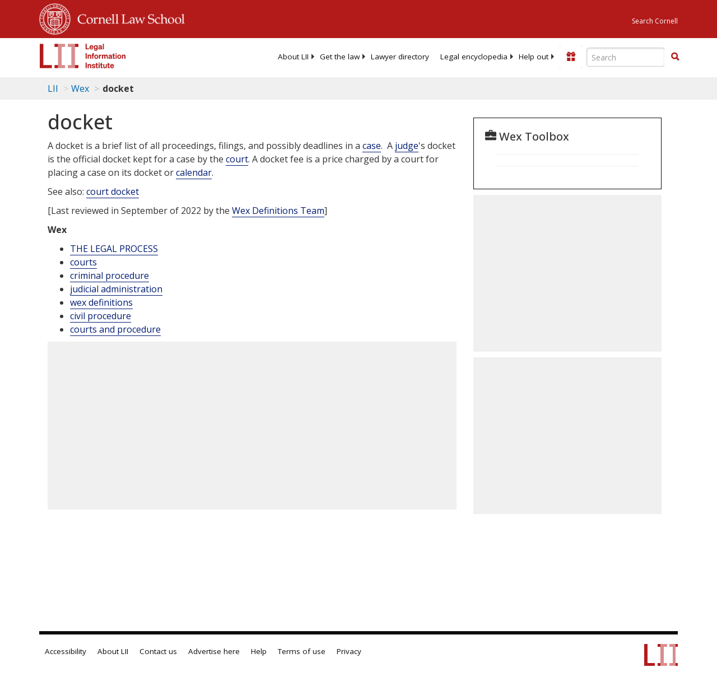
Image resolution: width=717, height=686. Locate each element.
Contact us (158, 651)
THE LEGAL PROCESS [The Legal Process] (114, 248)
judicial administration (116, 289)
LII (53, 88)
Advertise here (214, 651)
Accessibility (65, 651)
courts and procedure (115, 329)
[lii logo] (83, 56)
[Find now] (675, 57)
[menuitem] (293, 56)
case (371, 145)
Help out (533, 57)
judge (406, 145)
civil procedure (100, 316)
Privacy (349, 651)
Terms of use (301, 651)
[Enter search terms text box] (625, 57)
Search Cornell (655, 21)
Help (259, 651)
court (237, 159)
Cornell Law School (128, 17)
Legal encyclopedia (474, 57)
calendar (194, 172)
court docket (112, 191)
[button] (675, 56)
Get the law (340, 57)
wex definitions (101, 302)
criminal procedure (109, 275)
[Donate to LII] (571, 56)
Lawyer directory (400, 57)
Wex (80, 88)
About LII (293, 57)
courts (83, 262)
